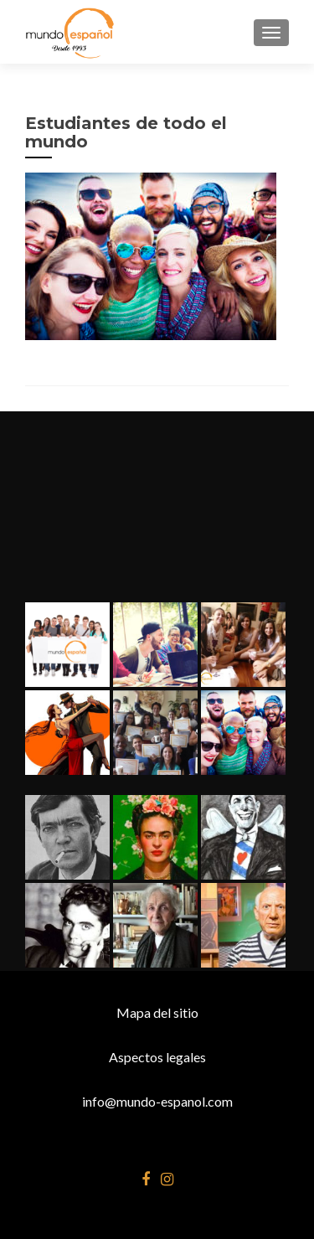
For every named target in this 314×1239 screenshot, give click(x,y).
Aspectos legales (157, 1057)
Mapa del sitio (157, 1012)
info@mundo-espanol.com (157, 1101)
